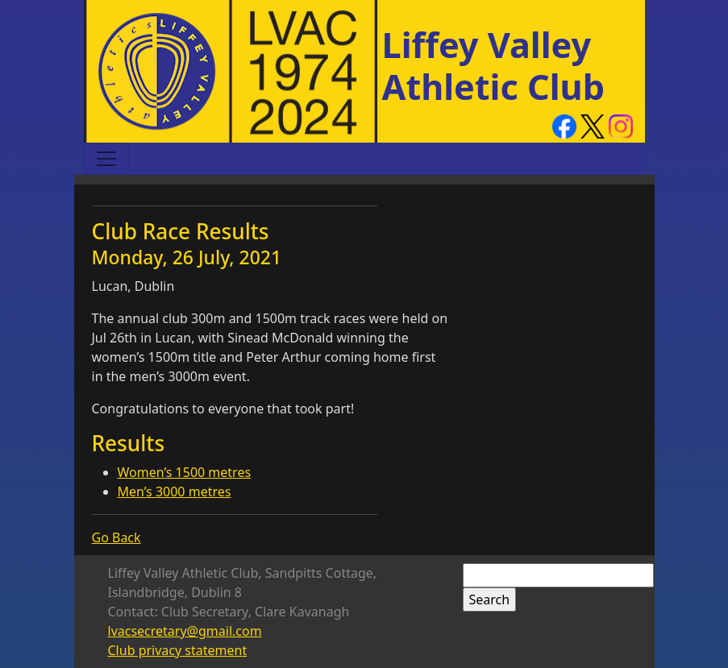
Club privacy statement (178, 650)
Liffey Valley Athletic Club (493, 65)
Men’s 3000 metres (174, 491)
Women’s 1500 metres (185, 472)
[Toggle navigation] (106, 159)
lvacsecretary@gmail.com (185, 631)
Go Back (116, 537)
